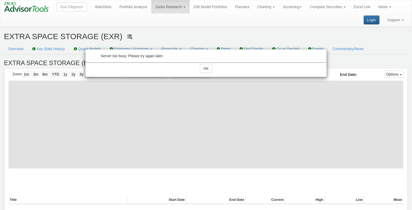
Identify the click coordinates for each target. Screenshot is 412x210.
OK (206, 68)
